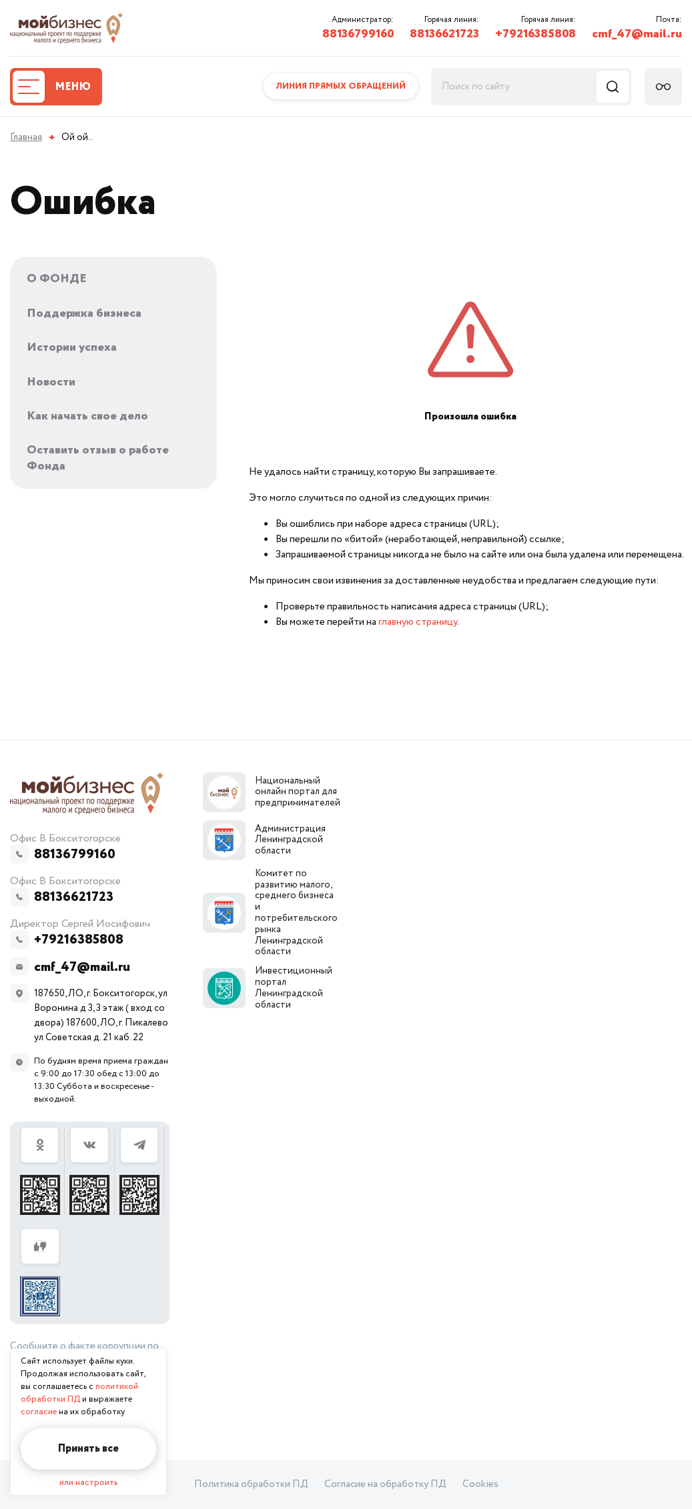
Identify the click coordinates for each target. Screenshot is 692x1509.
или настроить (88, 1482)
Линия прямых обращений (341, 86)
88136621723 (444, 34)
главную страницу (417, 621)
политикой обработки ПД (79, 1393)
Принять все (88, 1448)
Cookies (480, 1484)
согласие (39, 1412)
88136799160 (358, 34)
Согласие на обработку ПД (385, 1484)
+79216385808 (535, 34)
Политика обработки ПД (251, 1484)
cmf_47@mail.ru (637, 34)
